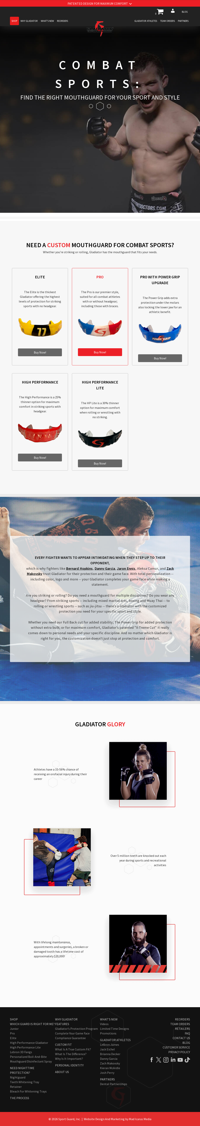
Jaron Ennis (126, 568)
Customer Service (176, 1047)
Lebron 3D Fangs (21, 1052)
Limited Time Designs (114, 1029)
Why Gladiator (29, 20)
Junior (14, 1029)
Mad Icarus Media (140, 1119)
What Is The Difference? (71, 1054)
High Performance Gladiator (29, 1043)
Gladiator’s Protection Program (76, 1029)
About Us (62, 1072)
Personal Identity (69, 1065)
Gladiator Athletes (145, 20)
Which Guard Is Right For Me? (32, 1024)
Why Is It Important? (69, 1059)
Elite (13, 1038)
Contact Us (181, 1038)
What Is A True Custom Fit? (73, 1049)
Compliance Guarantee (70, 1038)
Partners (183, 20)
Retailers (182, 1029)
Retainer (16, 1087)
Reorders (62, 20)
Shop (14, 20)
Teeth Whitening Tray (24, 1082)
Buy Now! (40, 352)
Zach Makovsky (110, 1063)
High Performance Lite (25, 1047)
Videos (104, 1024)
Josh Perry (107, 1073)
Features (62, 1024)
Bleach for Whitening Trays (28, 1091)
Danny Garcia (105, 568)
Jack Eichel (107, 1049)
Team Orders (167, 20)
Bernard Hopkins (79, 568)
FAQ (187, 1033)
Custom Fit (63, 1045)
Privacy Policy (179, 1052)
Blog (185, 12)
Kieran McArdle (110, 1068)
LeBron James (109, 1045)
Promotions (108, 1033)
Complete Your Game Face (72, 1033)
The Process (19, 1098)
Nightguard (17, 1077)
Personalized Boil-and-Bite (28, 1057)
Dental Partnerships (113, 1084)
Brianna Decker (110, 1054)
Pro (12, 1033)
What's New (47, 20)
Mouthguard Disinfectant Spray (31, 1061)
